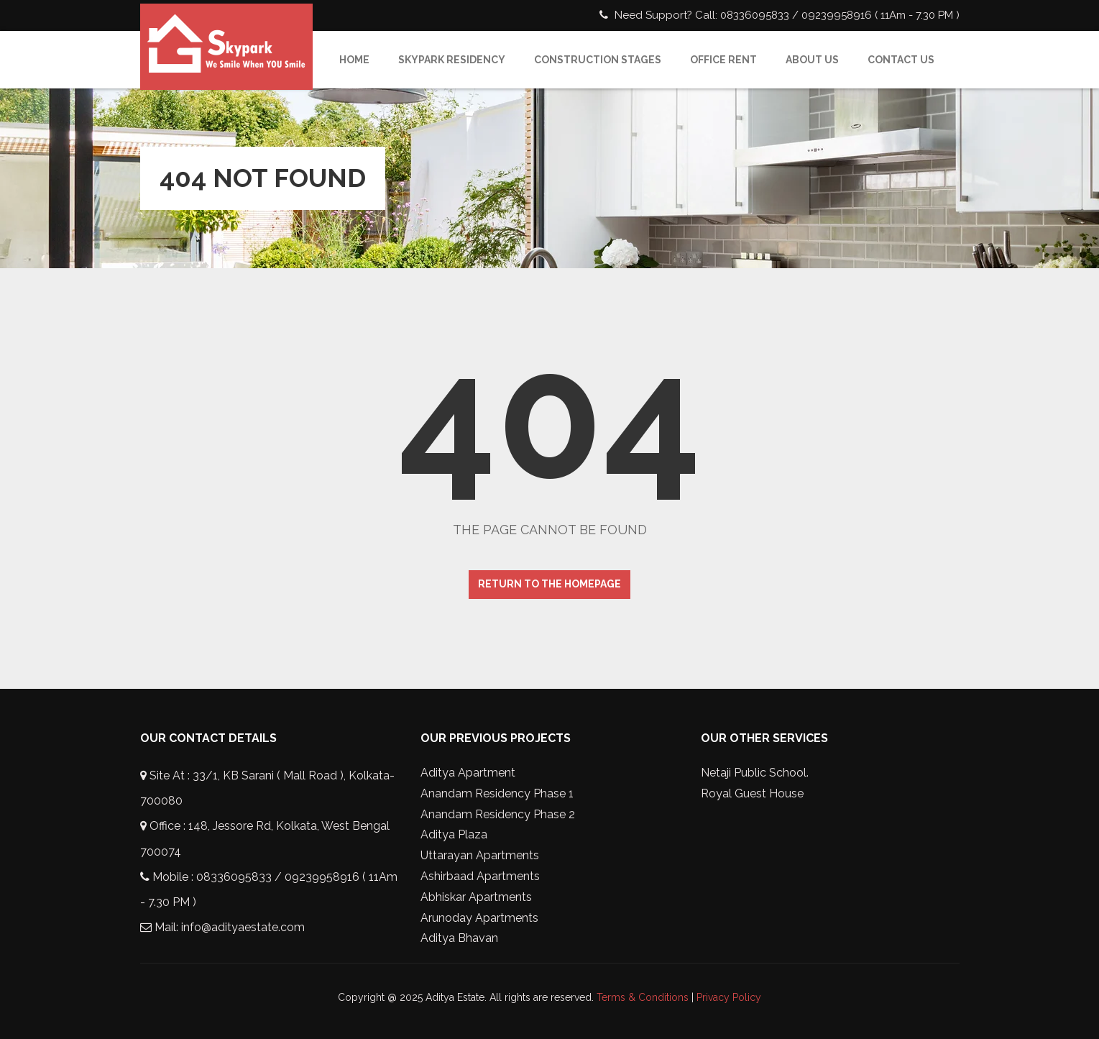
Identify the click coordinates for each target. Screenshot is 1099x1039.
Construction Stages (597, 59)
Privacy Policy (728, 997)
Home (354, 59)
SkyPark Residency (451, 59)
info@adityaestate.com (243, 927)
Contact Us (901, 59)
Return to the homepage (549, 584)
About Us (812, 59)
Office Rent (723, 59)
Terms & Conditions (643, 997)
